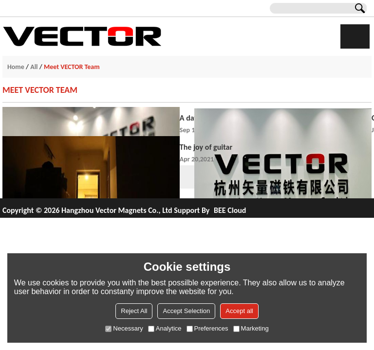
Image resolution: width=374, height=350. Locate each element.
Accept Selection (186, 311)
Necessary (124, 328)
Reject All (134, 311)
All (33, 67)
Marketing (251, 328)
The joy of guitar (206, 147)
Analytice (165, 328)
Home (15, 67)
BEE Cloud (230, 210)
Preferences (207, 328)
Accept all (239, 311)
